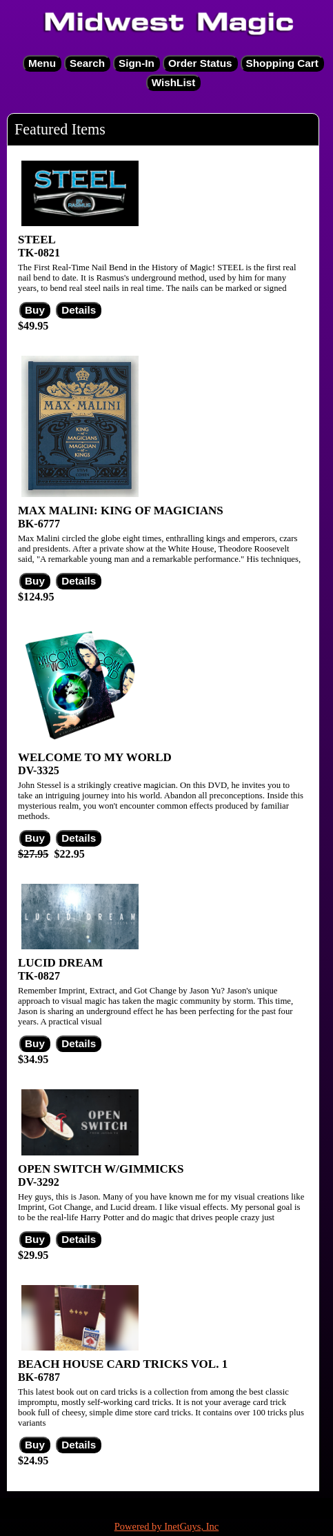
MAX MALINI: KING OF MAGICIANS (120, 510)
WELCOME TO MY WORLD (95, 757)
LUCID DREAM (60, 962)
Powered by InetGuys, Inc (166, 1526)
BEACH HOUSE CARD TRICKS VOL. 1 (123, 1364)
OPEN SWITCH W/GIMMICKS (101, 1168)
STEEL (37, 239)
